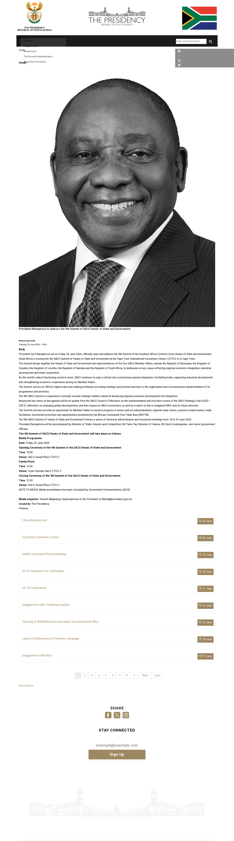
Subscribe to (26, 685)
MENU (25, 41)
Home (22, 50)
